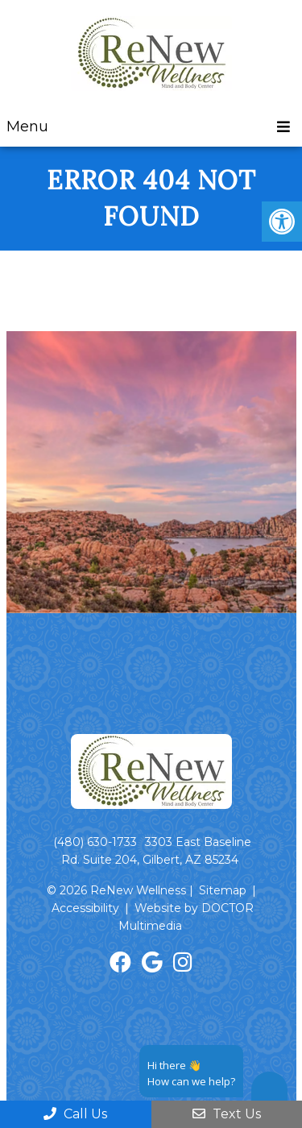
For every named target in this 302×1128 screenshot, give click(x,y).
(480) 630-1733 (95, 842)
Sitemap (222, 890)
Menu (27, 126)
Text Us (226, 1114)
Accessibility (85, 908)
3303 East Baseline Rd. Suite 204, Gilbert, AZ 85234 (156, 851)
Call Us (75, 1114)
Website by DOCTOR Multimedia (186, 917)
